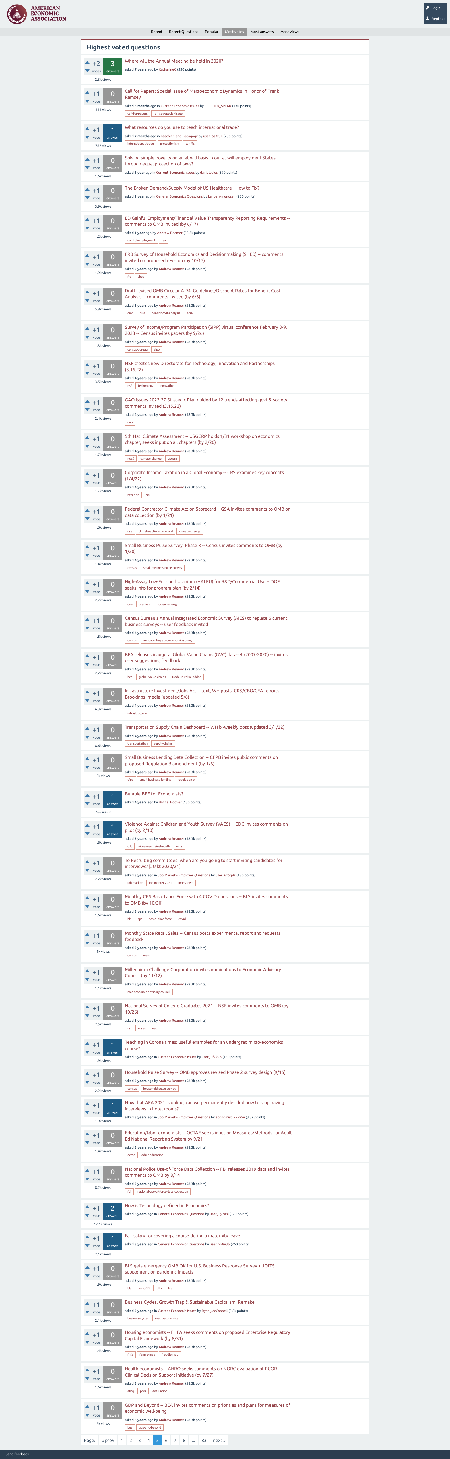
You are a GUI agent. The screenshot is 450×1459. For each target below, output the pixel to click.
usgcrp (172, 458)
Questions (82, 16)
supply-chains (163, 743)
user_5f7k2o (212, 1057)
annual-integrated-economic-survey (167, 640)
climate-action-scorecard (156, 531)
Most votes (234, 32)
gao (130, 422)
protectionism (169, 143)
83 (204, 1440)
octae (131, 1155)
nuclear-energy (167, 604)
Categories (149, 16)
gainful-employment (141, 240)
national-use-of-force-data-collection (162, 1191)
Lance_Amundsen (222, 196)
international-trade (140, 143)
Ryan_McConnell (215, 1311)
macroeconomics (166, 1318)
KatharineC (167, 69)
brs (170, 1288)
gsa (129, 531)
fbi (129, 1191)
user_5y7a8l (219, 1214)
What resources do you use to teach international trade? (182, 127)
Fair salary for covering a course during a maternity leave (182, 1235)
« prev (108, 1440)
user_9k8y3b (220, 1244)
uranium (144, 604)
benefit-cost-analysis (166, 313)
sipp (157, 349)
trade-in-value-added (186, 677)
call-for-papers (137, 113)
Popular (211, 32)
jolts (159, 1288)
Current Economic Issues (180, 106)
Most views (289, 32)
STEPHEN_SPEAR (218, 106)
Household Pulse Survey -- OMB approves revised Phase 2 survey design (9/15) (205, 1072)
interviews (185, 882)
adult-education (152, 1155)
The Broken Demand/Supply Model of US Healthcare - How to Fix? (192, 187)
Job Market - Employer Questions (184, 875)
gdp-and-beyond (150, 1427)
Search (200, 16)
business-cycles (138, 1318)
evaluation (159, 1391)
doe (130, 604)
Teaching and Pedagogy (179, 136)
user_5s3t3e (213, 136)
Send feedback (17, 1454)
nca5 (130, 458)
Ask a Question (175, 16)
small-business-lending (155, 779)
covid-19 (144, 1288)
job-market (135, 882)
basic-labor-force (160, 919)
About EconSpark (240, 16)
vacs (179, 846)
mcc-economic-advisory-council (148, 992)
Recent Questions (183, 32)
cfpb (130, 779)
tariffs (190, 143)
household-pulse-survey (159, 1088)
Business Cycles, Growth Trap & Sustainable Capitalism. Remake (190, 1302)
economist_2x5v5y (230, 1117)
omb (130, 313)
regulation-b (186, 779)
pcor (143, 1391)
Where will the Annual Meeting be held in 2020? (174, 60)
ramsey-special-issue (168, 113)
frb (129, 276)
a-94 (190, 313)
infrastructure (137, 713)
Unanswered (106, 16)
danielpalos (209, 172)
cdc (129, 846)
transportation (137, 743)
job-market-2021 (160, 882)
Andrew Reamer (170, 233)
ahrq (130, 1391)
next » (219, 1440)
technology (145, 385)
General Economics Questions (179, 196)
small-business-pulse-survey (162, 567)
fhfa (130, 1354)
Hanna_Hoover (170, 802)
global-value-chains (152, 677)
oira (142, 313)
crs (148, 495)
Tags (129, 16)
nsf (129, 385)
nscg (155, 1028)
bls (129, 919)
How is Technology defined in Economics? (167, 1205)
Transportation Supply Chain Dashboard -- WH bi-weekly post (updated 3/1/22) (204, 727)
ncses (142, 1028)
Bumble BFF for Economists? (154, 793)
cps (140, 919)
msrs (146, 955)
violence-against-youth (154, 846)
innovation (167, 385)
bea (130, 677)
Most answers (262, 32)
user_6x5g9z (226, 875)
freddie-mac (170, 1354)
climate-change (151, 458)
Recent (156, 32)
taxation (133, 495)
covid (182, 919)
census (132, 567)
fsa (164, 240)
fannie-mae (147, 1354)
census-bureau (137, 349)
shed (141, 276)
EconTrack (268, 16)
